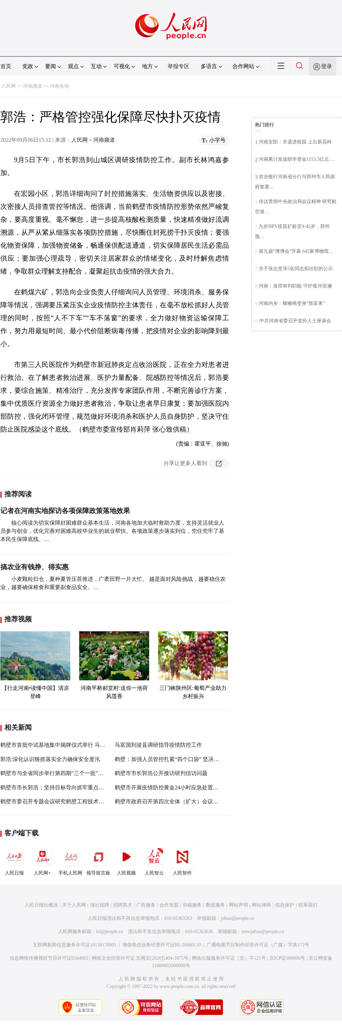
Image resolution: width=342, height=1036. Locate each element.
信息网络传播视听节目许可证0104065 (49, 958)
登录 (326, 66)
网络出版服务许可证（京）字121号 (229, 958)
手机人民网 (70, 860)
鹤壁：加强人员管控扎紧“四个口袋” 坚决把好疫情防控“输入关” (191, 759)
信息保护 (284, 905)
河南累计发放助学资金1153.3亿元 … (297, 159)
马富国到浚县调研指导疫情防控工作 (158, 745)
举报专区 (178, 66)
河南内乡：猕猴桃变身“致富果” (292, 303)
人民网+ (42, 860)
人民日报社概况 (41, 905)
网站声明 (238, 905)
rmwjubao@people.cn (263, 931)
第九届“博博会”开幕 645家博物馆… (296, 251)
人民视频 (126, 860)
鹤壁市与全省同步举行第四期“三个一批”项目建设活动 (65, 773)
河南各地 (59, 86)
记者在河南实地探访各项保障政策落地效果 (65, 510)
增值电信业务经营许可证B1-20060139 (161, 944)
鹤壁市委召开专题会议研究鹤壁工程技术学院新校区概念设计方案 (79, 801)
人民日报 (14, 860)
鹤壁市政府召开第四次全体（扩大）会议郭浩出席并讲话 (183, 801)
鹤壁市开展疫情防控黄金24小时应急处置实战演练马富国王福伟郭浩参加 (202, 787)
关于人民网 (74, 905)
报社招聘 (99, 905)
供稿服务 (192, 905)
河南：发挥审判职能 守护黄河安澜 (295, 286)
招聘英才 (122, 905)
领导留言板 (98, 860)
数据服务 (215, 905)
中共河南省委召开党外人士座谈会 (295, 320)
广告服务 (145, 905)
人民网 (8, 86)
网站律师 (261, 905)
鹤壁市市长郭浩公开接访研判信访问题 (161, 773)
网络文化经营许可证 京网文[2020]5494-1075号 (140, 958)
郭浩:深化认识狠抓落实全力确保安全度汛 (50, 759)
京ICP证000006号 (287, 958)
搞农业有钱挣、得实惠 (34, 567)
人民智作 (182, 860)
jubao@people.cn (237, 918)
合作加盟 (169, 905)
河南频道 (32, 86)
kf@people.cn (109, 931)
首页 (5, 66)
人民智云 (154, 860)
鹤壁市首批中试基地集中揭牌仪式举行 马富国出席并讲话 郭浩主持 (80, 745)
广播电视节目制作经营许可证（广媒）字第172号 (257, 944)
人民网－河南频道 (93, 140)
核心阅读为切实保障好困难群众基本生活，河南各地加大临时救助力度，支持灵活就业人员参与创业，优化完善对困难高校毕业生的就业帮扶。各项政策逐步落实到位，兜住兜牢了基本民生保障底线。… (112, 531)
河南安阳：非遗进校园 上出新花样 (295, 141)
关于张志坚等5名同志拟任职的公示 (296, 268)
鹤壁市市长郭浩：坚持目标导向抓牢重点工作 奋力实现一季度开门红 (83, 787)
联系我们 (307, 905)
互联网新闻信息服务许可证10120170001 (74, 944)
